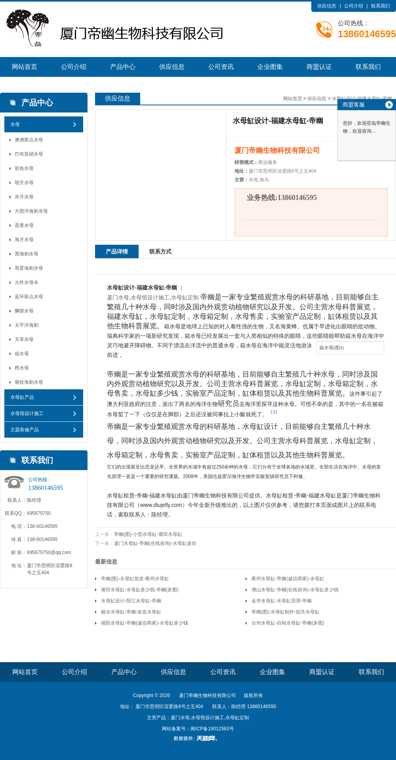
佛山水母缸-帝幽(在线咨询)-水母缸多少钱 (295, 589)
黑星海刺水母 (29, 268)
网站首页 (24, 66)
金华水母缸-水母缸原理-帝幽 (281, 601)
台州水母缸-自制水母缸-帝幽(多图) (287, 623)
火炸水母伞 (26, 282)
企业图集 (270, 66)
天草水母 (24, 339)
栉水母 (22, 368)
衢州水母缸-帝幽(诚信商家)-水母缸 (287, 578)
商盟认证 (319, 66)
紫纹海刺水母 (29, 382)
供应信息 (326, 6)
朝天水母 (24, 182)
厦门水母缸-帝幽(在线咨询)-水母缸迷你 (155, 543)
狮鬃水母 (24, 311)
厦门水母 (118, 297)
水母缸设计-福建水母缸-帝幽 (362, 98)
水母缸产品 (22, 397)
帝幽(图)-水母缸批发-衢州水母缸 (135, 578)
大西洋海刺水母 (31, 211)
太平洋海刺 (26, 325)
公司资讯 (221, 66)
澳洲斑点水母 (29, 140)
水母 (15, 124)
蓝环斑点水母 (29, 296)
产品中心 (122, 66)
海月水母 (24, 239)
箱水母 (22, 353)
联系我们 (380, 6)
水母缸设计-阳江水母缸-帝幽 (131, 601)
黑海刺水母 (26, 254)
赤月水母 (24, 197)
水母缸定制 (185, 297)
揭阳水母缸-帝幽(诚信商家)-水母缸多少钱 (144, 623)
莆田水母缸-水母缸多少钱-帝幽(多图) (140, 589)
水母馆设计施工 (27, 413)
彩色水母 (24, 168)
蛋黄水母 (24, 225)
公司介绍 (353, 6)
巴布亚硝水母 (29, 154)
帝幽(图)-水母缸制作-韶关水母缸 (285, 612)
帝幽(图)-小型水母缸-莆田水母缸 (148, 534)
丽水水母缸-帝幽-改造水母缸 (131, 612)
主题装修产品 (24, 429)
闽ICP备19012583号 (212, 728)
